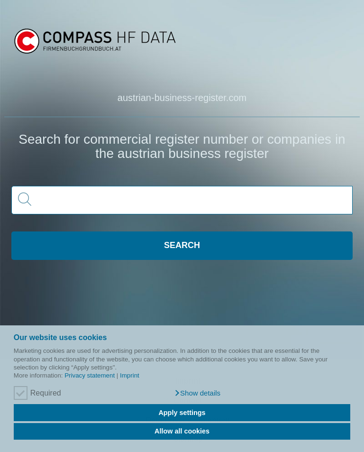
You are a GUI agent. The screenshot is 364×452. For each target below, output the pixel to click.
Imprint (129, 375)
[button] (197, 393)
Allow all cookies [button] (182, 431)
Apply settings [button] (181, 412)
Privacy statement (89, 375)
